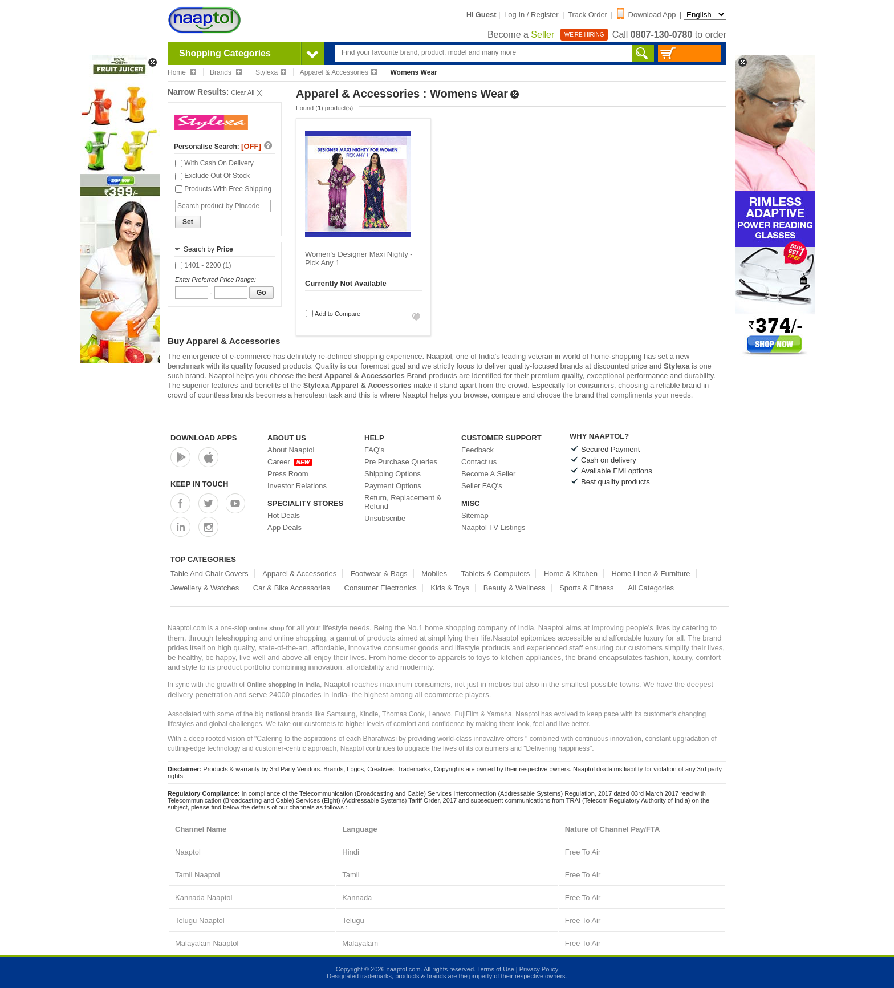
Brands (226, 72)
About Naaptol (290, 450)
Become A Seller (488, 473)
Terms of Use (495, 969)
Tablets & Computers (495, 573)
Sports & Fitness (586, 588)
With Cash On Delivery (214, 163)
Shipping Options (392, 473)
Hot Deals (283, 515)
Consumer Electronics (380, 588)
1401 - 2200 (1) (203, 265)
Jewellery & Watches (204, 588)
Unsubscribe (384, 518)
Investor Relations (297, 485)
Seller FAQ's (481, 485)
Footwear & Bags (379, 573)
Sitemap (475, 515)
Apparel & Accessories (338, 72)
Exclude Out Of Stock (212, 176)
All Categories (651, 588)
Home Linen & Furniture (651, 573)
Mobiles (434, 573)
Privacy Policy (538, 969)
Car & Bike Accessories (291, 588)
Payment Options (392, 485)
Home (182, 72)
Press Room (287, 473)
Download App (646, 14)
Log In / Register (531, 14)
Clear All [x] (247, 92)
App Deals (284, 527)
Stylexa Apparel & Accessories (357, 385)
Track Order (587, 14)
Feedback (477, 450)
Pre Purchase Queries (400, 461)
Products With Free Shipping (223, 189)
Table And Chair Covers (209, 573)
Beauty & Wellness (514, 588)
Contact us (479, 461)
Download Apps (203, 438)
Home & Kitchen (571, 573)
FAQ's (374, 450)
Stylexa (270, 72)
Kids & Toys (449, 588)
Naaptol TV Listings (493, 527)
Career (289, 461)
